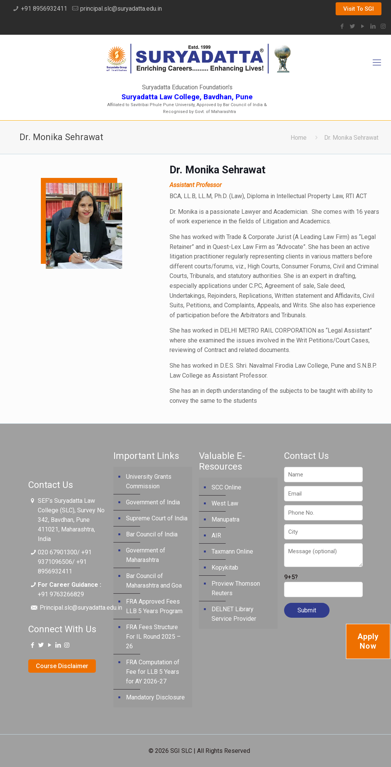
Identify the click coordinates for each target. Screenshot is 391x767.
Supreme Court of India (156, 518)
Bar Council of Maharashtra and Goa (154, 580)
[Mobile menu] (376, 62)
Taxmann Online (232, 551)
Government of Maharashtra (145, 555)
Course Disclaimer (62, 666)
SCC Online (226, 487)
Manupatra (225, 519)
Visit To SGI (358, 8)
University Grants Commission (148, 481)
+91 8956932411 (44, 8)
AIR (216, 535)
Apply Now (368, 641)
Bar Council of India (152, 534)
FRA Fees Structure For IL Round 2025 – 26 (153, 636)
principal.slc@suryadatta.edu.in (121, 8)
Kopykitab (225, 567)
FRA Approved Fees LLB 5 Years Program (154, 606)
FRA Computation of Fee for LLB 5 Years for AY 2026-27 (152, 672)
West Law (225, 503)
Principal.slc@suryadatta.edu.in (81, 607)
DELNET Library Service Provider (234, 614)
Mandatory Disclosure (155, 697)
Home (299, 137)
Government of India (153, 502)
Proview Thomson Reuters (236, 588)
